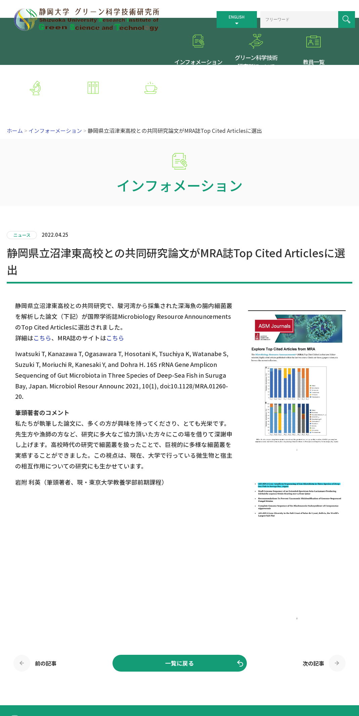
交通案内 (220, 678)
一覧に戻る (179, 622)
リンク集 (277, 678)
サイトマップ (249, 678)
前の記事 (45, 622)
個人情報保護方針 (310, 678)
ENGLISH (225, 14)
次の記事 (313, 622)
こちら (42, 296)
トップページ (192, 678)
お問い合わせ (192, 686)
